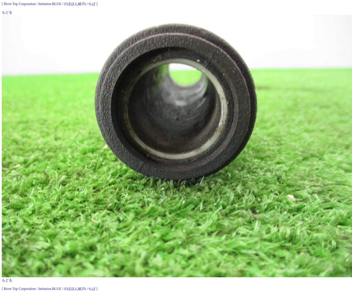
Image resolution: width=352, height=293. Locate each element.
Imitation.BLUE (49, 4)
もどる (7, 12)
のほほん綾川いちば (79, 4)
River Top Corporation (19, 4)
